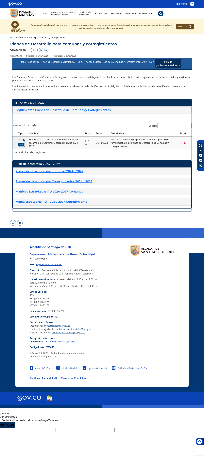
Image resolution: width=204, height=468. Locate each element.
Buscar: (153, 125)
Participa (103, 13)
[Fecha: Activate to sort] (101, 133)
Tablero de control (30, 61)
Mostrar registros (26, 125)
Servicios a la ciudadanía (85, 13)
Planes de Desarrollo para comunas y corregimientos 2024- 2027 (119, 61)
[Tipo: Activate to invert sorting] (19, 133)
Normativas (129, 13)
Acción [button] (183, 133)
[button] (160, 13)
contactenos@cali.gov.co (57, 325)
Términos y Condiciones (74, 378)
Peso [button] (87, 133)
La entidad (114, 13)
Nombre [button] (33, 133)
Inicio (45, 13)
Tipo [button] (20, 133)
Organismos (144, 13)
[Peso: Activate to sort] (88, 133)
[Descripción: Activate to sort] (143, 133)
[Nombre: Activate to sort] (55, 133)
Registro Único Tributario (49, 264)
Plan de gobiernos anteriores (167, 63)
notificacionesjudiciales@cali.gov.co (75, 329)
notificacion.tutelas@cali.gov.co (68, 332)
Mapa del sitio (50, 378)
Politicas (35, 378)
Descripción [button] (117, 133)
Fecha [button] (99, 133)
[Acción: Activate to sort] (185, 133)
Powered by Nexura (194, 407)
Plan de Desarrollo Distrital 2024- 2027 (62, 61)
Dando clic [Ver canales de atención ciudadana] (185, 26)
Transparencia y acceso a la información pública (63, 13)
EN (192, 4)
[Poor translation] (10, 425)
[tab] (102, 110)
